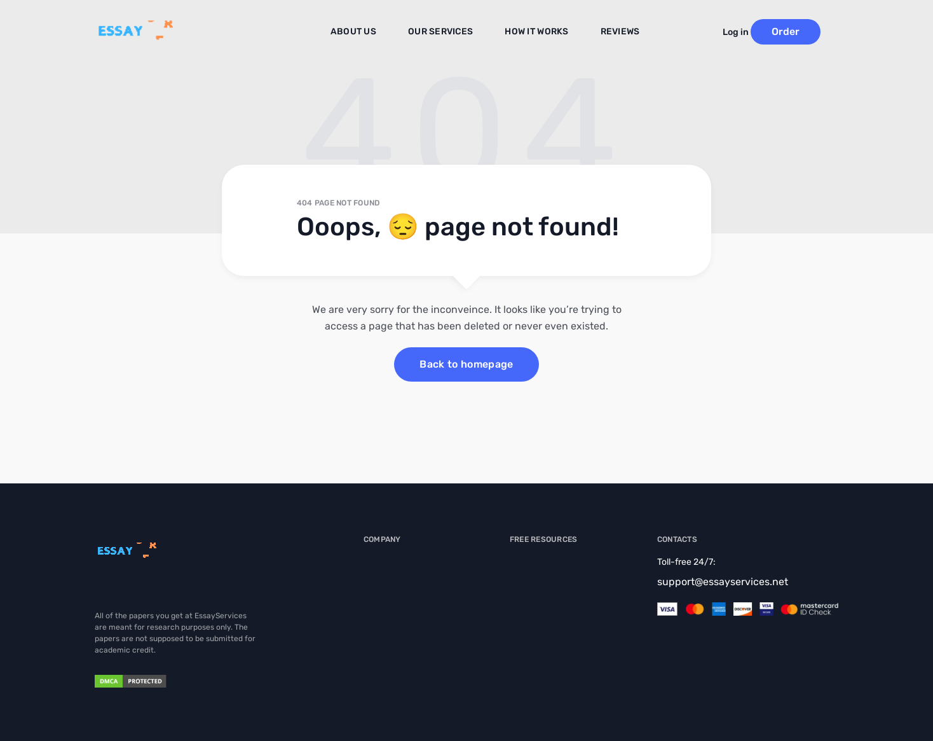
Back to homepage (466, 364)
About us (366, 32)
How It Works (533, 32)
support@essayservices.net (722, 582)
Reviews (611, 32)
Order (803, 31)
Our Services (446, 32)
